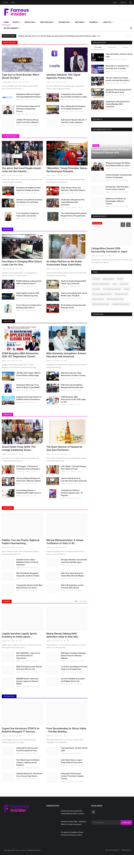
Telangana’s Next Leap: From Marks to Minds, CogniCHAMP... (28, 386)
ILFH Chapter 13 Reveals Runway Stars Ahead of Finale (73, 467)
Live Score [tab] (83, 601)
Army (115, 284)
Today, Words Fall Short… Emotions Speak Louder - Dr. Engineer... (72, 492)
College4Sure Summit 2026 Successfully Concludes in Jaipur (74, 95)
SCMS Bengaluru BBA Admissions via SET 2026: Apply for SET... (73, 399)
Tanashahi (96, 289)
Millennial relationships (100, 304)
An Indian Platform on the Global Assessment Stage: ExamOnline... (64, 263)
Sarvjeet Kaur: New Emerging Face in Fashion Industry (117, 188)
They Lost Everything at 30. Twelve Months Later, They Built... (74, 294)
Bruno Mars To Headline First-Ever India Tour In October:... (117, 67)
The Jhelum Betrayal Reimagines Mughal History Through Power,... (74, 214)
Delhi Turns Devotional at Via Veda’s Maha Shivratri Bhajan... (73, 574)
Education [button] (30, 22)
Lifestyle (7, 414)
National (8, 508)
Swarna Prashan (98, 299)
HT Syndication (7, 82)
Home (6, 22)
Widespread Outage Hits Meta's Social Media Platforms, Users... (118, 164)
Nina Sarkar (124, 284)
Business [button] (94, 22)
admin (48, 82)
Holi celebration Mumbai (112, 289)
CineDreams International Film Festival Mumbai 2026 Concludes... (73, 202)
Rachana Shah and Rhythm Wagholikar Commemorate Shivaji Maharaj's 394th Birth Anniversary (58, 36)
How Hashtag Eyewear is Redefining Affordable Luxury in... (29, 491)
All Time (125, 47)
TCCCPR (120, 279)
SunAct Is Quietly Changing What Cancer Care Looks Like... (73, 282)
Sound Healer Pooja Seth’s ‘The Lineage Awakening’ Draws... (19, 448)
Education (8, 321)
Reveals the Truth (121, 294)
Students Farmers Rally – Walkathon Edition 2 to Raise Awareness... (27, 562)
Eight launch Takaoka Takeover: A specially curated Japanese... (74, 121)
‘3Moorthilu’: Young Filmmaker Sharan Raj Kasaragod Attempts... (66, 170)
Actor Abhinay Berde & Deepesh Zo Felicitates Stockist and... (73, 107)
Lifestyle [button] (108, 22)
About (13, 2)
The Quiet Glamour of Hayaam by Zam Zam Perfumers (64, 448)
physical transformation (100, 284)
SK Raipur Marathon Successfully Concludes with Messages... (74, 561)
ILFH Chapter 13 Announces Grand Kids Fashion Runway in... (28, 467)
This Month (112, 47)
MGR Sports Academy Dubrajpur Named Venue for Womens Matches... (73, 655)
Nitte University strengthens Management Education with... (72, 386)
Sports (7, 601)
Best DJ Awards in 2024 (115, 299)
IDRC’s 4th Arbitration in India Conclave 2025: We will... (72, 586)
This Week (98, 47)
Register (123, 2)
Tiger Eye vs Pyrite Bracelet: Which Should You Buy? (20, 76)
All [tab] (76, 601)
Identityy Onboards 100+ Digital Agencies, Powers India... (63, 76)
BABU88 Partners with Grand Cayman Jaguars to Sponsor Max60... (27, 681)
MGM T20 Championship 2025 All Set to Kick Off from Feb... (29, 668)
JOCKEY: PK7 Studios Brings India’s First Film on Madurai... (28, 121)
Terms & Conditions (112, 850)
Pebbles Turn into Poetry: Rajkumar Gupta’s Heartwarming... (21, 542)
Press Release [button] (47, 22)
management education (120, 304)
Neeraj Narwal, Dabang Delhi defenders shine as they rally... (62, 635)
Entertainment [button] (12, 28)
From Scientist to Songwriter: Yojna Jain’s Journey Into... (27, 214)
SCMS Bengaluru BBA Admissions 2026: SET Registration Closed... (20, 355)
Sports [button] (17, 22)
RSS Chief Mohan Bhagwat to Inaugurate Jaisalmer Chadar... (28, 574)
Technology (9, 696)
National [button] (80, 22)
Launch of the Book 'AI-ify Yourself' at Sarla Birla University (74, 479)
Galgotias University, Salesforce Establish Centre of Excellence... (28, 398)
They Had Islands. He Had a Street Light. (74, 749)
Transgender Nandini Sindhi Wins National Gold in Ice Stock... (29, 586)
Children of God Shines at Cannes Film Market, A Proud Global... (29, 201)
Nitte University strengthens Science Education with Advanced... (66, 355)
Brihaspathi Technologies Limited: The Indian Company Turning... (72, 776)
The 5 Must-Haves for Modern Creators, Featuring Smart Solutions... (28, 762)
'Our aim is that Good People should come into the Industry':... (21, 170)
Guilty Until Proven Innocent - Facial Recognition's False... (27, 749)
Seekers (126, 289)
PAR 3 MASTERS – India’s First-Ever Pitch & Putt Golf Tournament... (28, 655)
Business (7, 229)
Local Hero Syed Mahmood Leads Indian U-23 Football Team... (74, 668)
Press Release (10, 42)
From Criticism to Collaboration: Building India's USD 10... (29, 306)
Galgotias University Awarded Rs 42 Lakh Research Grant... (118, 91)
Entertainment (10, 136)
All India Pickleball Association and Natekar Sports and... (73, 680)
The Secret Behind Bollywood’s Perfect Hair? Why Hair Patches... (29, 479)
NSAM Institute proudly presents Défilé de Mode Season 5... (28, 282)
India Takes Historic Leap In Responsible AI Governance (72, 761)
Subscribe (126, 822)
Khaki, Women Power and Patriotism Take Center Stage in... (74, 189)
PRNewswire (126, 850)
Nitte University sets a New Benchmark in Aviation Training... (74, 374)
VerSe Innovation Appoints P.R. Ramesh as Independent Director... (28, 108)
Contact (5, 2)
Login (115, 2)
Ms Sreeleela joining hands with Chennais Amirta (73, 306)
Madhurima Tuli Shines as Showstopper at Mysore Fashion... (116, 201)
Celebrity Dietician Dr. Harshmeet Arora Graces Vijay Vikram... (29, 775)
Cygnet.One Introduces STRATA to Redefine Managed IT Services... (20, 730)
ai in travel (96, 279)
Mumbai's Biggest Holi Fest (102, 294)
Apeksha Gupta (108, 279)
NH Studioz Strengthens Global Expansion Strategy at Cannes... (28, 189)
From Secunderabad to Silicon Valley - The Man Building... (66, 730)
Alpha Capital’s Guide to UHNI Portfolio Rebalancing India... (27, 294)
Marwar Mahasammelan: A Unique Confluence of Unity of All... (64, 542)
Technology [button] (64, 22)
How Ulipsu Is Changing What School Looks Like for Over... (22, 263)
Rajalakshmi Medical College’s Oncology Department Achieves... (29, 95)
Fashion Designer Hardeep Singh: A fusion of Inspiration (119, 176)
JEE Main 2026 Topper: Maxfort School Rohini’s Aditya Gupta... (28, 374)
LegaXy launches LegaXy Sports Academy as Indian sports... (19, 635)
